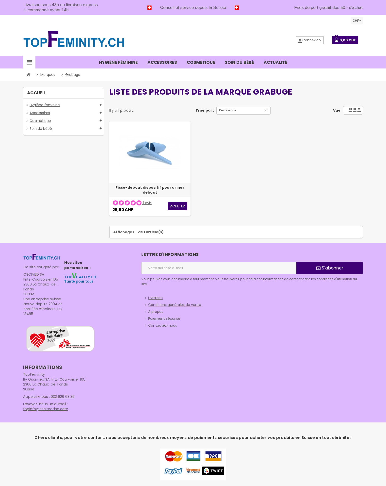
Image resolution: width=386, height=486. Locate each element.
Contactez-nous (162, 325)
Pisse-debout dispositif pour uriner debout (149, 190)
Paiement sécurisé (164, 318)
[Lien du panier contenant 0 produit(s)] (345, 40)
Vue (336, 110)
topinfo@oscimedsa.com (45, 408)
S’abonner (329, 268)
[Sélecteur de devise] (357, 20)
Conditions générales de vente (174, 304)
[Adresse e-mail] (218, 268)
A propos (155, 311)
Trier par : (204, 110)
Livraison (155, 297)
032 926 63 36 (62, 396)
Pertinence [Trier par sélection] (228, 110)
